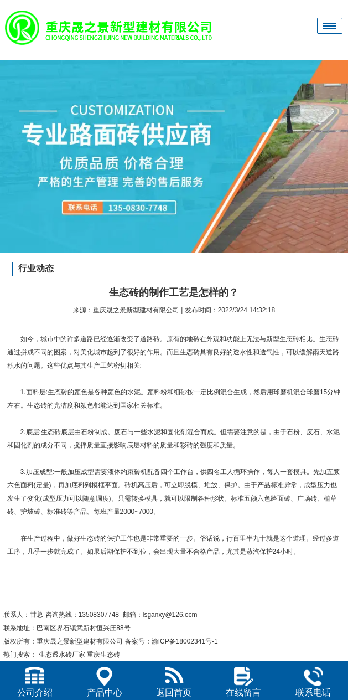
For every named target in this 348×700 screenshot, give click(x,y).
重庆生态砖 (103, 654)
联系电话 (313, 682)
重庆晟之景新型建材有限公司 (136, 310)
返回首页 (173, 682)
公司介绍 (35, 682)
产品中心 (104, 682)
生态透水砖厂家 (62, 654)
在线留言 (243, 682)
